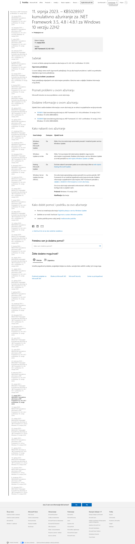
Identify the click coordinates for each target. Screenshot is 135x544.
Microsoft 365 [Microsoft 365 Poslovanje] (70, 526)
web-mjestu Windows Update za (78, 158)
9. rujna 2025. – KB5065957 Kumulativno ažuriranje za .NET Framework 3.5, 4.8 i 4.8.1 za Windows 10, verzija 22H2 (18, 43)
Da (76, 505)
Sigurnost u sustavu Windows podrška (70, 214)
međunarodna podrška (68, 218)
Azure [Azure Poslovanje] (68, 520)
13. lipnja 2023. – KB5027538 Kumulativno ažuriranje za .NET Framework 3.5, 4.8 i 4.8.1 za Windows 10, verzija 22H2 (18, 411)
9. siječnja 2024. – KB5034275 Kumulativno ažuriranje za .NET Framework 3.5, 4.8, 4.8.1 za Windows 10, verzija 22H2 (18, 296)
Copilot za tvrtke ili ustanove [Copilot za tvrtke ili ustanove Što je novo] (13, 514)
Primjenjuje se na (38, 32)
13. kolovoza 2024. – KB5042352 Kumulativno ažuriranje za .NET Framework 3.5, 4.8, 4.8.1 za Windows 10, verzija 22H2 (18, 181)
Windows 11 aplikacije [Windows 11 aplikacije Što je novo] (12, 523)
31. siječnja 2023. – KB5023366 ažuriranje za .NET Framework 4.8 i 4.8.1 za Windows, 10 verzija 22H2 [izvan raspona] (19, 451)
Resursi (75, 2)
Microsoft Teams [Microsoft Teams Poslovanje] (71, 535)
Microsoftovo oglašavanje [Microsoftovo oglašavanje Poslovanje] (73, 529)
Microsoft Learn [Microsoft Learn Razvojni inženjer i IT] (92, 517)
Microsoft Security (75, 276)
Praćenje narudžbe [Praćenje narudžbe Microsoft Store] (32, 523)
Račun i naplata (65, 2)
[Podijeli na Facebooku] (33, 226)
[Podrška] (25, 2)
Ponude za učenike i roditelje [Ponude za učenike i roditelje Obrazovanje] (54, 532)
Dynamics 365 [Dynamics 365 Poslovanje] (70, 523)
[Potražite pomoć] (112, 2)
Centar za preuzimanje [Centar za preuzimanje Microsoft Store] (33, 517)
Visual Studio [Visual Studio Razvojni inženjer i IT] (92, 537)
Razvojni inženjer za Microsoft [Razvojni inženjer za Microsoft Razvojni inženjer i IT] (96, 514)
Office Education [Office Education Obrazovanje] (52, 526)
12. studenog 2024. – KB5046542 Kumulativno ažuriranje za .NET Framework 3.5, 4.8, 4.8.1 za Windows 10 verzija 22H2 (18, 147)
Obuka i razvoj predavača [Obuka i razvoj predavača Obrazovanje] (54, 529)
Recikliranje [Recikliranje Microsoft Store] (30, 526)
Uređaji (56, 2)
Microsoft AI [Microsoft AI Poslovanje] (70, 514)
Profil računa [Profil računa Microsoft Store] (31, 514)
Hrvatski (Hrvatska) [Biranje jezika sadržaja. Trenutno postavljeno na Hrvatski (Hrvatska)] (14, 542)
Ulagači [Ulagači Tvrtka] (111, 523)
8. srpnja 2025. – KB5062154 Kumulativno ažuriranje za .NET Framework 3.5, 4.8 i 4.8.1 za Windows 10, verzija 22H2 (18, 66)
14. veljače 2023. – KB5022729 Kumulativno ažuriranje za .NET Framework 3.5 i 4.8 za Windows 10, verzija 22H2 (18, 441)
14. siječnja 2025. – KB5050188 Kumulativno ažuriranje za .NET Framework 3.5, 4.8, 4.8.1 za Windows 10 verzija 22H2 (18, 124)
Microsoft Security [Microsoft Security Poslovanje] (71, 517)
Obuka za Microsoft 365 (58, 276)
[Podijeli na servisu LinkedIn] (37, 226)
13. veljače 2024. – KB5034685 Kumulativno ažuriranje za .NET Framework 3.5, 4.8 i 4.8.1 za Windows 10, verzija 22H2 (18, 273)
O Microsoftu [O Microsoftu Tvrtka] (112, 517)
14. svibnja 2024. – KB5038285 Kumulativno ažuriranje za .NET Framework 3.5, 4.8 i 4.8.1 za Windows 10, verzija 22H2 (18, 227)
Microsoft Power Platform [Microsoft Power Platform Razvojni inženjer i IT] (94, 531)
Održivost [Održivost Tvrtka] (111, 526)
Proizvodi (47, 2)
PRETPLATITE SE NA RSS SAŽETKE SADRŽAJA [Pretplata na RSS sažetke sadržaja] (48, 231)
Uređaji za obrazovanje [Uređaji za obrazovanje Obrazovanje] (53, 517)
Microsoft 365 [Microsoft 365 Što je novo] (10, 520)
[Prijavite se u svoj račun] (123, 2)
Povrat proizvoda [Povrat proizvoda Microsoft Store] (32, 520)
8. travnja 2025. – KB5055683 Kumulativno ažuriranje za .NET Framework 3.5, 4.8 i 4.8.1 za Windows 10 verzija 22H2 (18, 89)
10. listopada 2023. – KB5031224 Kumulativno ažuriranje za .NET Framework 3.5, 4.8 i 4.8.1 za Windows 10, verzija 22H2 (18, 331)
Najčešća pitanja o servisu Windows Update (72, 211)
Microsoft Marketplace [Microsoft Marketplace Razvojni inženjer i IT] (94, 528)
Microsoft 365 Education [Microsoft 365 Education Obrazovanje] (53, 523)
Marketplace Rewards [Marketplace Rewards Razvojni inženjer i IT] (94, 534)
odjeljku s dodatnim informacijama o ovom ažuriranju (71, 182)
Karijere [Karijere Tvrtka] (111, 514)
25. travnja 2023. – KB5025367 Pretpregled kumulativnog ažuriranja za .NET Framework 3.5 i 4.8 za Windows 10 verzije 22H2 (19, 432)
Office (41, 2)
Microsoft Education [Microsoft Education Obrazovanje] (52, 514)
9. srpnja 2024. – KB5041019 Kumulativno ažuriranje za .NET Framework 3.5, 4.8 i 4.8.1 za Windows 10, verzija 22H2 (18, 204)
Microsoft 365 (33, 2)
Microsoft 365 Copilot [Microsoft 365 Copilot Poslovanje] (72, 532)
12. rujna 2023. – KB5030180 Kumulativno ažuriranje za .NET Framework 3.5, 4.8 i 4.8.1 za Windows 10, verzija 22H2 (18, 354)
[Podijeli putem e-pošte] (41, 226)
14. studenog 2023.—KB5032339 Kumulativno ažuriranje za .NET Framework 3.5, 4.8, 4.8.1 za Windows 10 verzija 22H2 (18, 308)
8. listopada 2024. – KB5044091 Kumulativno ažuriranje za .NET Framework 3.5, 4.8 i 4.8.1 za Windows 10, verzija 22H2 (18, 170)
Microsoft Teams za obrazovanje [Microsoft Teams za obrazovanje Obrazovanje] (55, 520)
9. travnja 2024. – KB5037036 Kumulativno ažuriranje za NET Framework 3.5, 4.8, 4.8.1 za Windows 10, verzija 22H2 (18, 250)
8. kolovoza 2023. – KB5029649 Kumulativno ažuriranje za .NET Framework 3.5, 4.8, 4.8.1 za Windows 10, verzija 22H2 (18, 377)
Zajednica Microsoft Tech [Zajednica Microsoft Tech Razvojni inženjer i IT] (94, 525)
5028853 (40, 112)
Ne (87, 505)
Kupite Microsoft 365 (87, 2)
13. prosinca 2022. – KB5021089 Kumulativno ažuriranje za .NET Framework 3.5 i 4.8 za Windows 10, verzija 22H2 (18, 471)
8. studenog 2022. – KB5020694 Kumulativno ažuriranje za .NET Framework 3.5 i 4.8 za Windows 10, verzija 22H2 (18, 481)
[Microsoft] (13, 2)
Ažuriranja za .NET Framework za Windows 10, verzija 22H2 (18, 12)
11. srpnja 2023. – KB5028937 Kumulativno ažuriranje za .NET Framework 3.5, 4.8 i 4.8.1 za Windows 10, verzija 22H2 (18, 400)
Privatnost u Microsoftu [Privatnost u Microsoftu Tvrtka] (114, 520)
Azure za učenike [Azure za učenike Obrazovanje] (52, 535)
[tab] (38, 260)
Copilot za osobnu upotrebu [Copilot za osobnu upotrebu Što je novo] (13, 517)
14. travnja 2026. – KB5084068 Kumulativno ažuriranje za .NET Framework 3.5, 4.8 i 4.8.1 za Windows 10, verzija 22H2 (18, 20)
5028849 (40, 119)
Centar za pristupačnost (95, 276)
